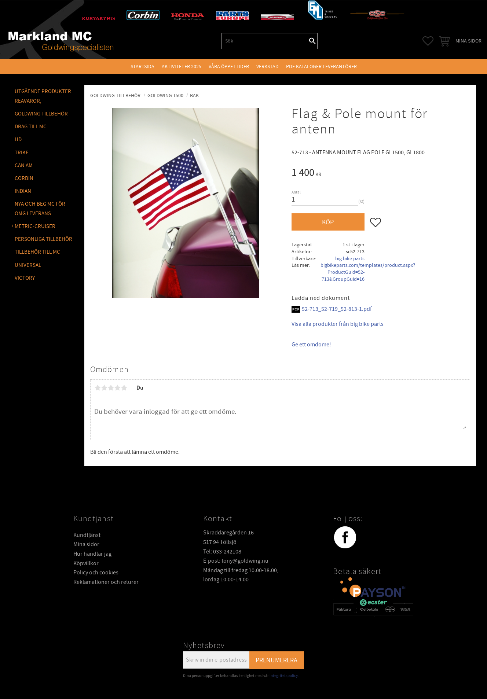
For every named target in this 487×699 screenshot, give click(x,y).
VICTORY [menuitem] (25, 278)
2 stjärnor (104, 388)
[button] (427, 41)
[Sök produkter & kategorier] (265, 41)
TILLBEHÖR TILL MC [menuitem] (37, 252)
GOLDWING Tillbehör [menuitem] (41, 113)
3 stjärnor (110, 388)
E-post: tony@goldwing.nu (235, 560)
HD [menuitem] (18, 139)
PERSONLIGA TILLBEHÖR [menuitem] (43, 239)
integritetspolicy (284, 675)
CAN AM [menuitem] (24, 165)
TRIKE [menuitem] (22, 152)
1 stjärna (97, 388)
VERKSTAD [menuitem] (267, 66)
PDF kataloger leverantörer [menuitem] (321, 66)
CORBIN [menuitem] (24, 178)
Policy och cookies (95, 572)
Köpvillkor (86, 563)
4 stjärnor (117, 388)
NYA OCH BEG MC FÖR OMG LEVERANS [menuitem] (40, 208)
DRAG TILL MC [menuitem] (31, 126)
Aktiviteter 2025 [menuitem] (181, 66)
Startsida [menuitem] (142, 66)
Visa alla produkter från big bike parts (338, 324)
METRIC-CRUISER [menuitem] (35, 226)
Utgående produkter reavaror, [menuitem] (43, 96)
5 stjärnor (124, 388)
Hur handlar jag (92, 554)
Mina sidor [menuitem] (468, 40)
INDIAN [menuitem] (23, 191)
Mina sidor (86, 544)
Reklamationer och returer (106, 582)
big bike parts (350, 258)
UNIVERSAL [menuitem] (28, 265)
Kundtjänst (86, 535)
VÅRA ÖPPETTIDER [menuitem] (229, 66)
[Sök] (312, 41)
